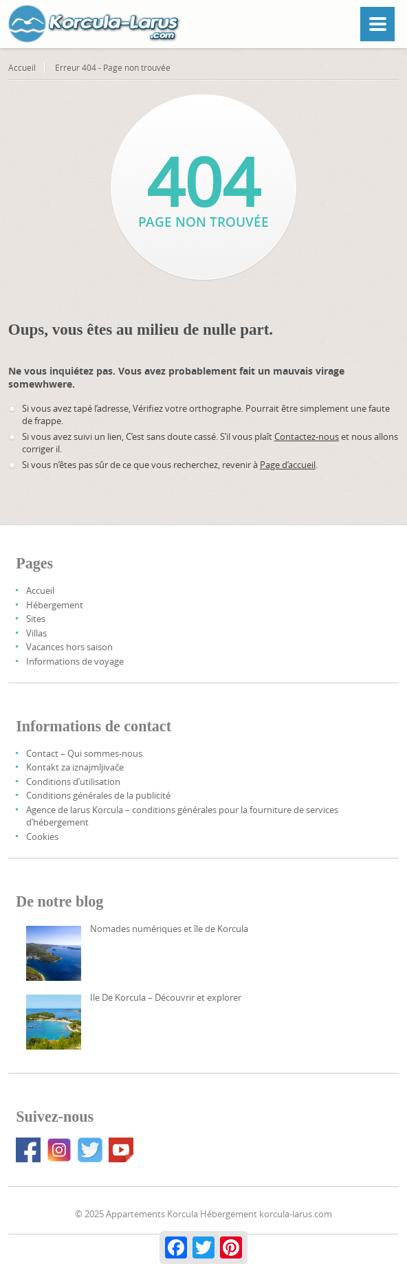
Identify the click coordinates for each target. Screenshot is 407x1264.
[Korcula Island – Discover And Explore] (53, 1022)
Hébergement (54, 605)
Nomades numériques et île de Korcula (169, 928)
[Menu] (377, 24)
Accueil (22, 67)
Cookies (42, 836)
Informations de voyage (75, 661)
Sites (35, 618)
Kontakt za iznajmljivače (75, 767)
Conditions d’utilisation (73, 781)
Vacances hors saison (69, 647)
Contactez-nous (306, 436)
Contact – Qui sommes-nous (84, 753)
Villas (36, 633)
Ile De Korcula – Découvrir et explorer (165, 997)
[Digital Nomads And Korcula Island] (53, 953)
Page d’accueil (288, 464)
